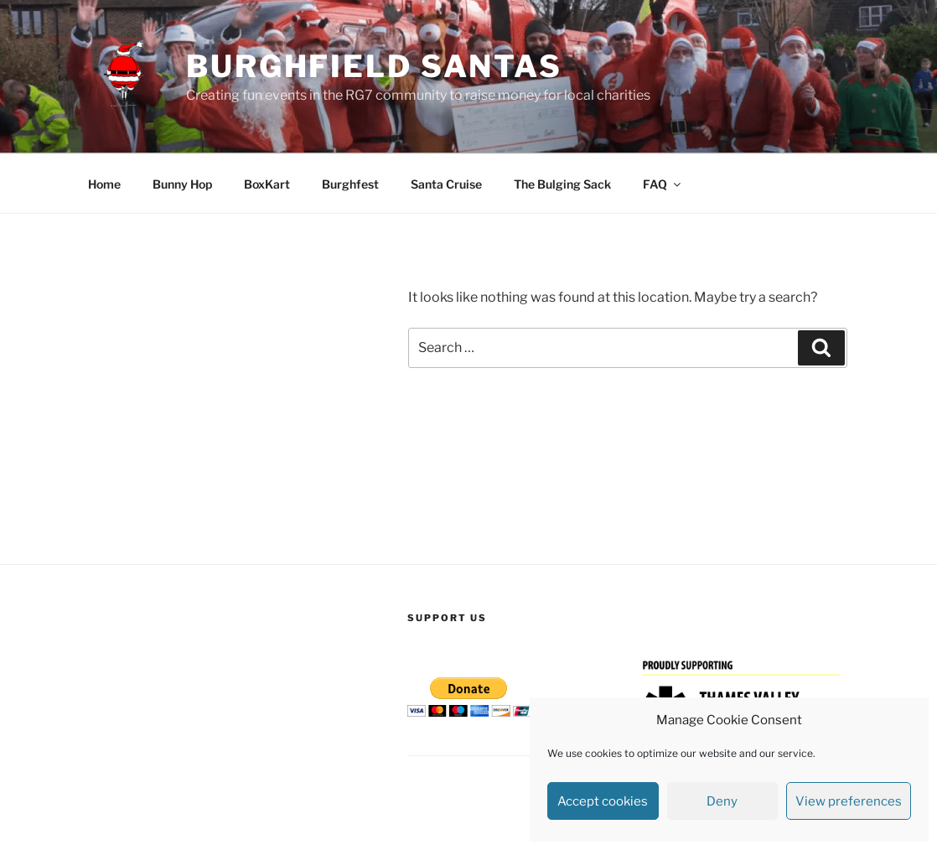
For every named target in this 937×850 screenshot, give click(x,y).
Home (104, 184)
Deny (722, 801)
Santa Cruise (446, 184)
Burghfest (350, 184)
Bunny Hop (182, 184)
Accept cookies (602, 801)
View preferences (848, 801)
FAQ (663, 184)
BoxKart (267, 184)
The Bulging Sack (562, 184)
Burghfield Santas (374, 66)
